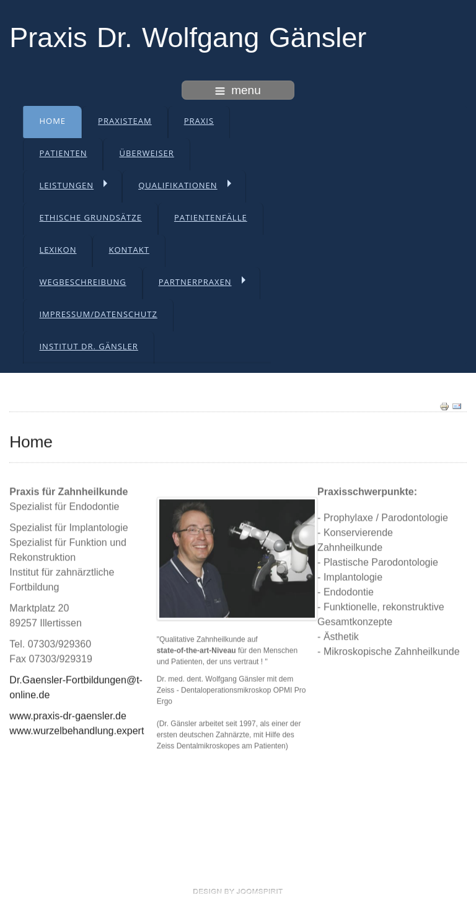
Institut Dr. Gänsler (88, 346)
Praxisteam (125, 120)
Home (52, 120)
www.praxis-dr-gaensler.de (67, 714)
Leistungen (66, 185)
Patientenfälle (210, 217)
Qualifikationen (177, 185)
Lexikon (57, 249)
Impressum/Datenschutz (98, 314)
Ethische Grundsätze (90, 217)
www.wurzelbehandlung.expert (76, 729)
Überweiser (146, 153)
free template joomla (238, 891)
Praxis (199, 120)
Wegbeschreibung (82, 281)
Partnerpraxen (195, 281)
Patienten (63, 153)
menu (238, 90)
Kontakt (128, 249)
